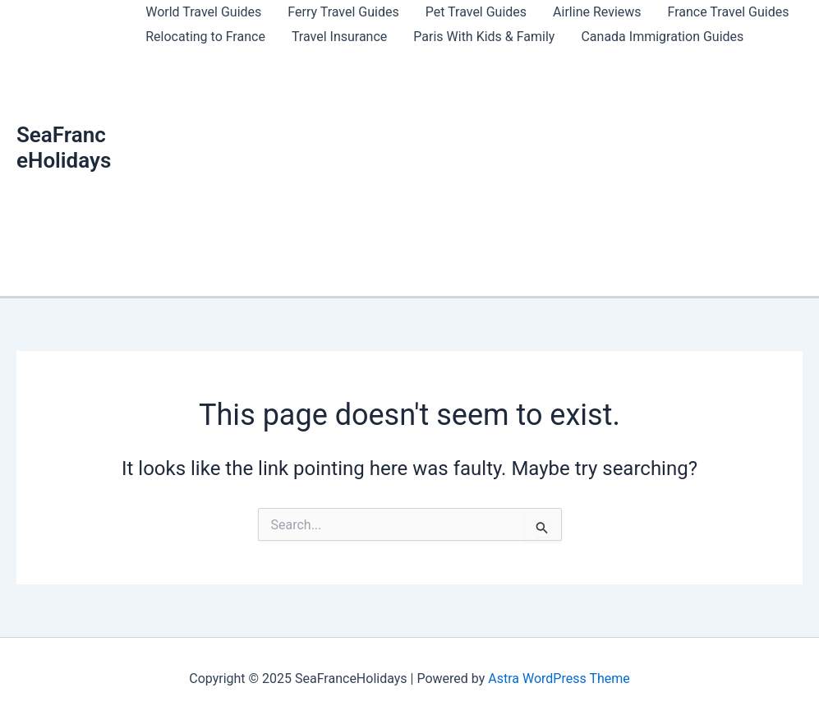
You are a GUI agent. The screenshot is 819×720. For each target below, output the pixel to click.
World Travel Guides (203, 12)
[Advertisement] (468, 173)
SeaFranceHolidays (63, 147)
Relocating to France (205, 36)
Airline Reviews (597, 12)
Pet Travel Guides (476, 12)
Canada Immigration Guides (662, 36)
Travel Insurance (339, 36)
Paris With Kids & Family (483, 36)
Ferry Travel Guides (343, 12)
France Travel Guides (728, 12)
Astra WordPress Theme (558, 678)
